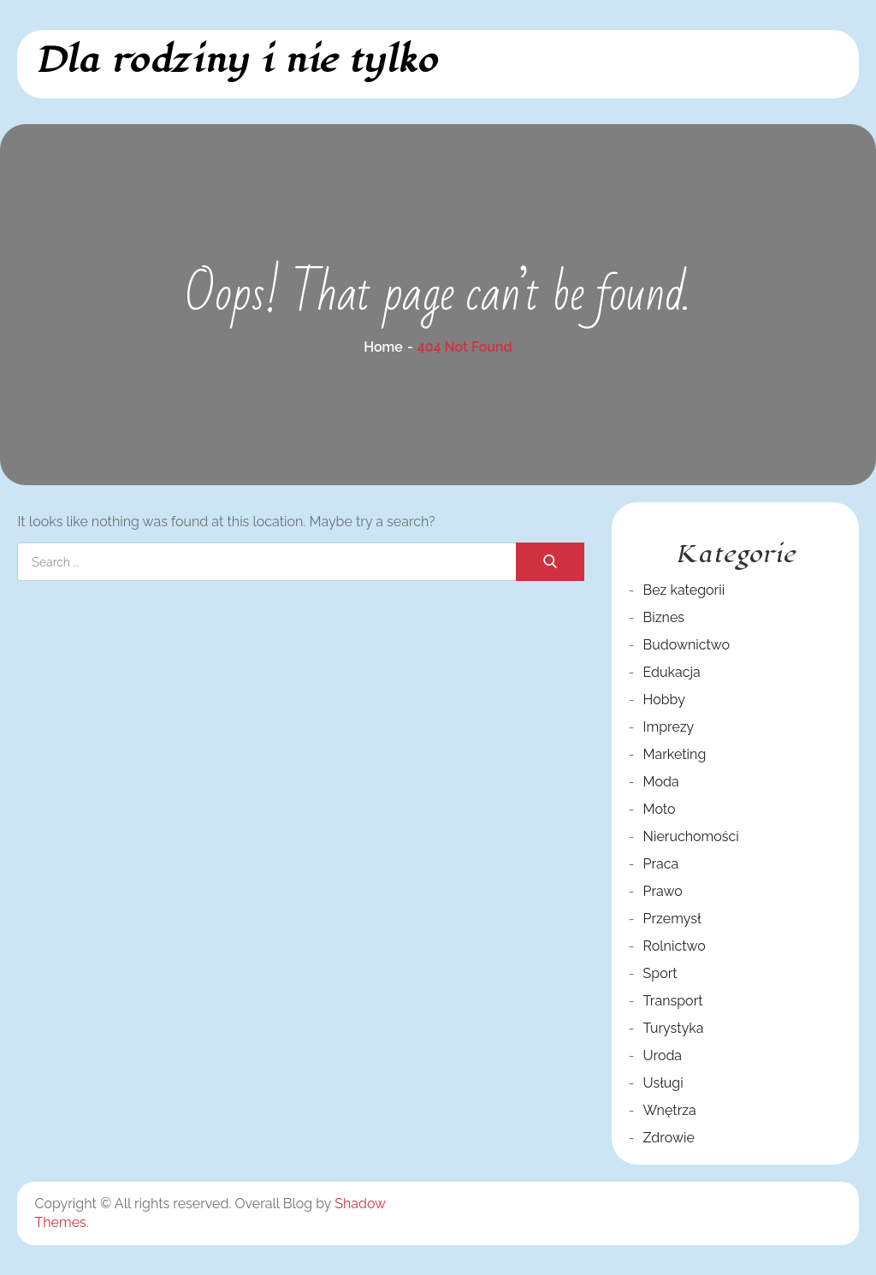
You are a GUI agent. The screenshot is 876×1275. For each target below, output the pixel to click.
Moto (659, 809)
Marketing (675, 754)
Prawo (663, 891)
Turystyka (673, 1028)
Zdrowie (669, 1138)
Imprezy (669, 727)
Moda (661, 782)
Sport (660, 973)
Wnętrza (669, 1110)
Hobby (664, 699)
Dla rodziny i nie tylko (235, 60)
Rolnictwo (674, 946)
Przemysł (672, 918)
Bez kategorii (684, 590)
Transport (673, 1001)
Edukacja (672, 672)
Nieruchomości (691, 836)
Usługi (663, 1083)
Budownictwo (687, 645)
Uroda (663, 1055)
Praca (661, 864)
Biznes (663, 617)
